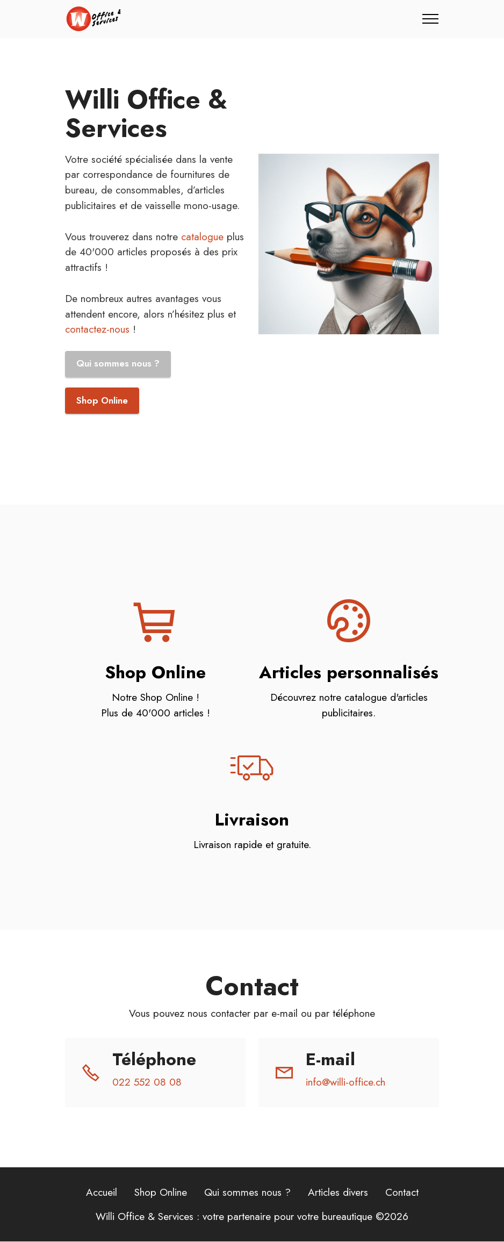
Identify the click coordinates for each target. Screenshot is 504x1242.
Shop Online (102, 401)
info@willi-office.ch (345, 1082)
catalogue (202, 236)
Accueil (101, 1192)
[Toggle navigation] (430, 18)
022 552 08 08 (147, 1082)
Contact (402, 1192)
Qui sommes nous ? (118, 364)
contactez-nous (97, 328)
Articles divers (338, 1192)
